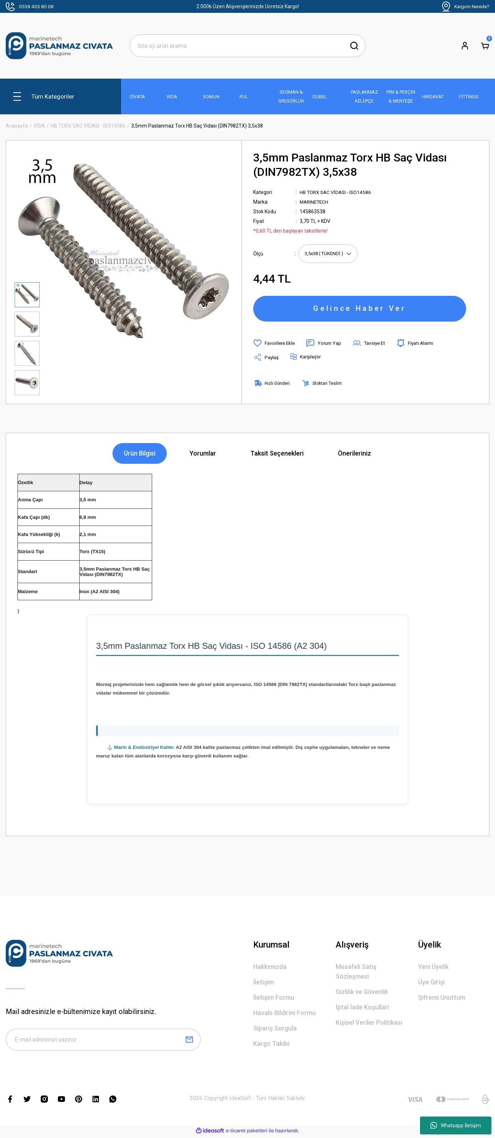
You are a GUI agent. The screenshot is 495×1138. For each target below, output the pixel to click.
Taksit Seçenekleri (277, 455)
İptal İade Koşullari (362, 1008)
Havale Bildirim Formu (284, 1014)
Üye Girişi (431, 983)
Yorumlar (203, 455)
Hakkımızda (269, 968)
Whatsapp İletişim (455, 1125)
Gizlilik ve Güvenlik (362, 993)
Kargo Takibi (271, 1045)
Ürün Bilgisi (139, 455)
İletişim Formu (273, 999)
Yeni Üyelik (433, 968)
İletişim (263, 983)
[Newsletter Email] (103, 1041)
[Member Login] (465, 45)
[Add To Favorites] (275, 344)
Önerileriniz (354, 455)
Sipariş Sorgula (275, 1029)
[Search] (248, 45)
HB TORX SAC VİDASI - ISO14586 (337, 192)
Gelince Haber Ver (360, 309)
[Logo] (59, 45)
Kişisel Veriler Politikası (369, 1024)
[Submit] (189, 1041)
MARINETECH (315, 202)
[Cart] (485, 45)
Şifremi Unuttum (441, 999)
